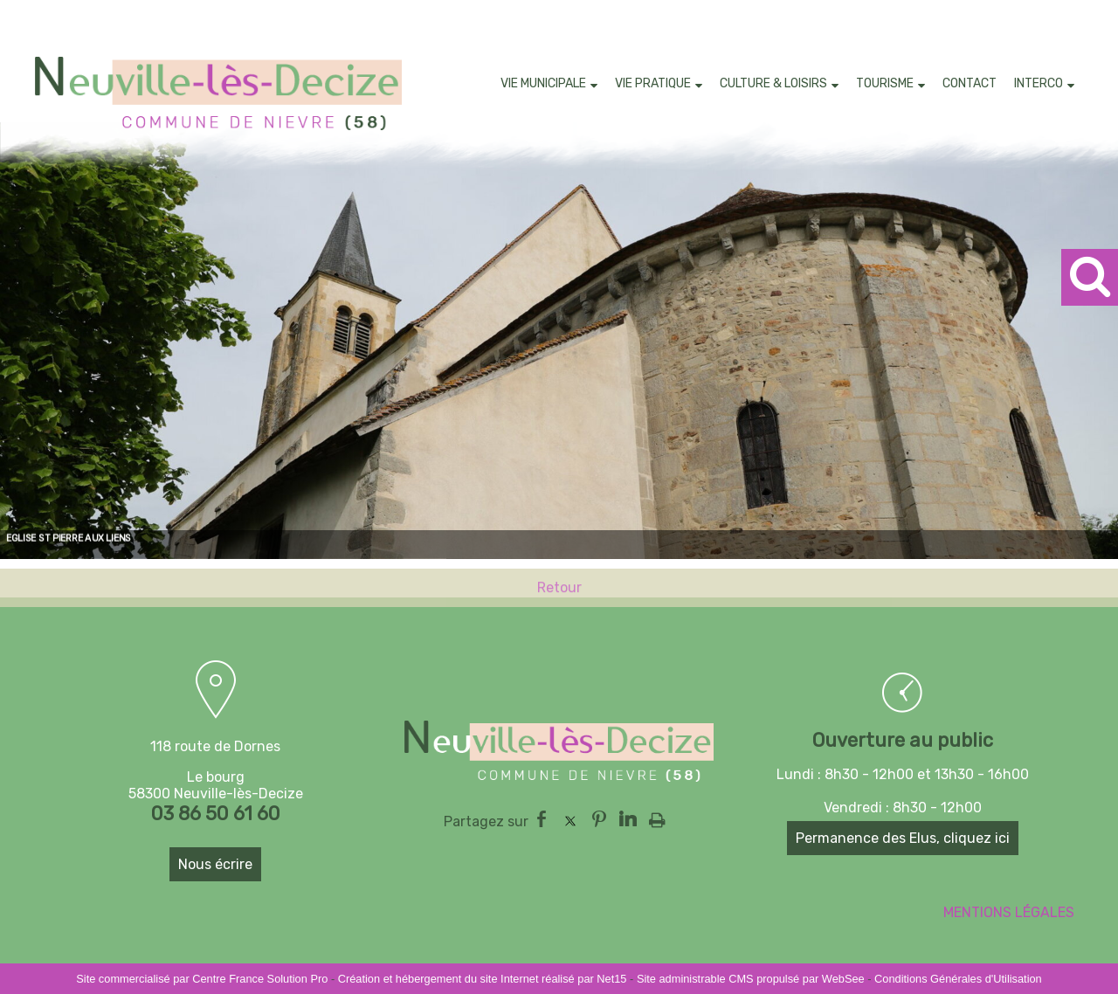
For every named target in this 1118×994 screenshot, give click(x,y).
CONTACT (969, 83)
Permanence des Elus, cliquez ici (903, 838)
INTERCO (1038, 83)
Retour (559, 595)
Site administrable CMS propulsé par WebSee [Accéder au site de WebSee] (751, 978)
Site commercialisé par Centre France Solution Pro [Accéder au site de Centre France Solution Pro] (202, 978)
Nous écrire (215, 864)
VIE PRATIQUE (653, 83)
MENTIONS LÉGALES (1008, 912)
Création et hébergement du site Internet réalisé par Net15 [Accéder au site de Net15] (482, 978)
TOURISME (885, 83)
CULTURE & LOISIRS (773, 83)
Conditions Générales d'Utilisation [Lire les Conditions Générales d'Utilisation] (958, 978)
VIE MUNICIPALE (543, 83)
